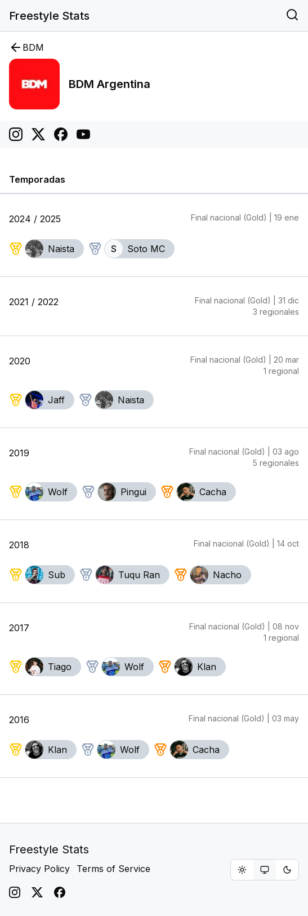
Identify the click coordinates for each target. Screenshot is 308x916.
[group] (264, 869)
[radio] (242, 870)
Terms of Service (113, 868)
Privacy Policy (39, 868)
